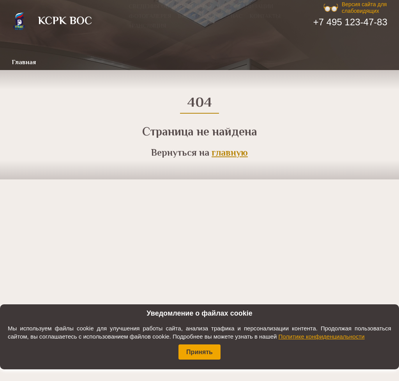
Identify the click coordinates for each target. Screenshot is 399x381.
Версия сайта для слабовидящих (364, 7)
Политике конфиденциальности (322, 336)
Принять (199, 352)
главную (230, 153)
